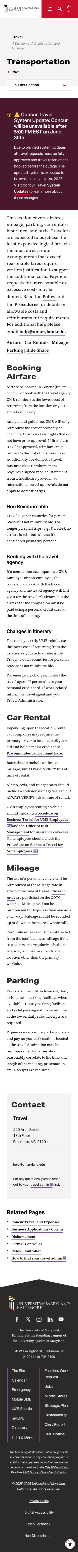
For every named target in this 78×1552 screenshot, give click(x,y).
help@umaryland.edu (42, 332)
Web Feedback (39, 1524)
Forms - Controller (26, 1243)
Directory (19, 1427)
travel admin (41, 1184)
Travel (17, 37)
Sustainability (56, 1415)
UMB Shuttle (22, 1408)
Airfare (14, 342)
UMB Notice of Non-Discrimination (45, 1472)
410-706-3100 (44, 1357)
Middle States (56, 1396)
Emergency (21, 1389)
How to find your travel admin (38, 1258)
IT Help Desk (22, 1437)
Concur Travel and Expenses (35, 1222)
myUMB (18, 1418)
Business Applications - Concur (37, 1229)
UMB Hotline (55, 1434)
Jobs (49, 1386)
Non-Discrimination (39, 1536)
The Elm (18, 1370)
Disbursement (23, 1236)
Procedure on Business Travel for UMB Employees (38, 819)
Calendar (19, 1380)
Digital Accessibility (39, 1512)
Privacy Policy (39, 1501)
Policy (49, 297)
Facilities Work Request (56, 1373)
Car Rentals (37, 342)
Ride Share (37, 350)
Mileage (60, 342)
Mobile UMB (21, 1399)
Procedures (26, 304)
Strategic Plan (56, 1405)
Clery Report (55, 1424)
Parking (15, 350)
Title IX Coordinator (57, 1467)
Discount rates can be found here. (35, 753)
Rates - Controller (26, 1251)
